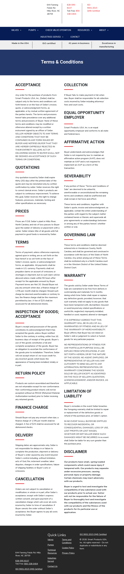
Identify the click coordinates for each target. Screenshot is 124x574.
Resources (85, 30)
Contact (75, 37)
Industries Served (52, 37)
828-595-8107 (22, 560)
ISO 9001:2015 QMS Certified (93, 7)
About (104, 30)
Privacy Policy (68, 553)
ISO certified (47, 43)
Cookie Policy (68, 547)
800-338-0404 (31, 563)
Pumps (33, 30)
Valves (16, 30)
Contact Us (52, 566)
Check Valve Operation (58, 30)
